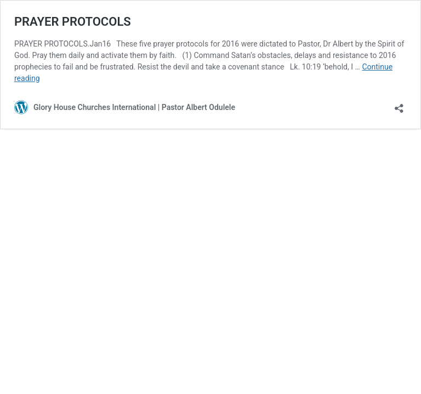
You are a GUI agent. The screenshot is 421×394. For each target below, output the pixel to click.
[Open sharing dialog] (399, 104)
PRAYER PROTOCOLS (72, 21)
